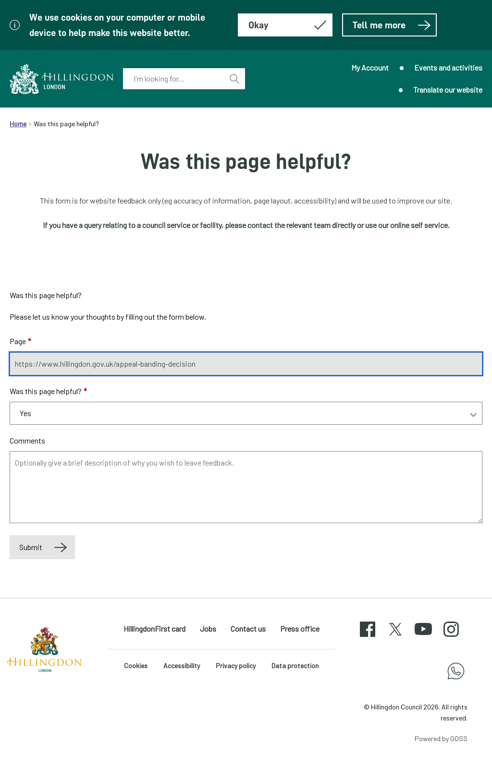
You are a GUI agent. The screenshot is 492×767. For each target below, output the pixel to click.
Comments (27, 440)
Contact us (248, 628)
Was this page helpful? (48, 390)
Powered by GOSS (441, 738)
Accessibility (181, 665)
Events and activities (448, 67)
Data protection (295, 665)
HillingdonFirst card (154, 628)
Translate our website (447, 89)
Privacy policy (236, 665)
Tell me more (392, 25)
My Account (370, 67)
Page (20, 341)
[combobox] (173, 78)
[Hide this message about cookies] (285, 24)
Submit (30, 546)
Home (18, 124)
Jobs (208, 628)
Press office (300, 628)
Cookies (136, 665)
